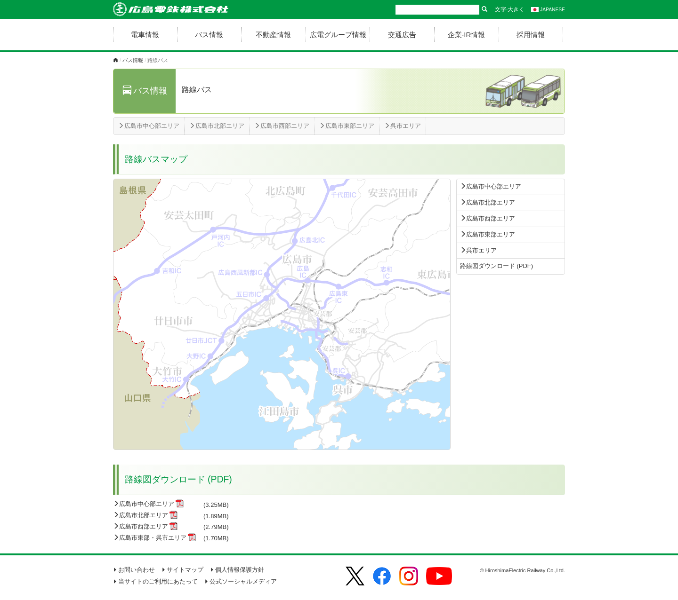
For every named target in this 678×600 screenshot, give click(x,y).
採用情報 (531, 35)
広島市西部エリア (281, 125)
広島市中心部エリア (148, 125)
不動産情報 (273, 35)
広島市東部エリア (346, 125)
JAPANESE (548, 9)
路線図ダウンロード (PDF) (496, 265)
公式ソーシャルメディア (240, 581)
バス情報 (209, 35)
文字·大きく (510, 9)
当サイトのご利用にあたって (155, 581)
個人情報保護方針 (237, 569)
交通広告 (402, 35)
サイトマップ (182, 569)
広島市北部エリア (216, 125)
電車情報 (145, 35)
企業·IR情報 (466, 35)
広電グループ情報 (338, 35)
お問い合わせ (134, 569)
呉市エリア (402, 125)
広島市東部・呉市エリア (152, 537)
